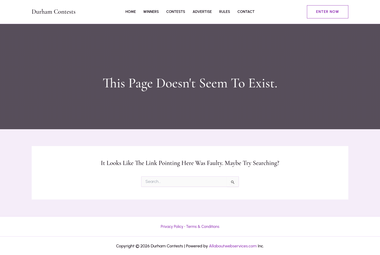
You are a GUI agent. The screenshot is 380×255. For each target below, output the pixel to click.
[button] (327, 11)
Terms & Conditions (202, 226)
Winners (151, 11)
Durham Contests (53, 12)
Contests (175, 11)
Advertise (202, 11)
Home (130, 11)
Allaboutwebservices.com (233, 245)
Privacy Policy (172, 226)
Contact (246, 11)
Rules (224, 11)
